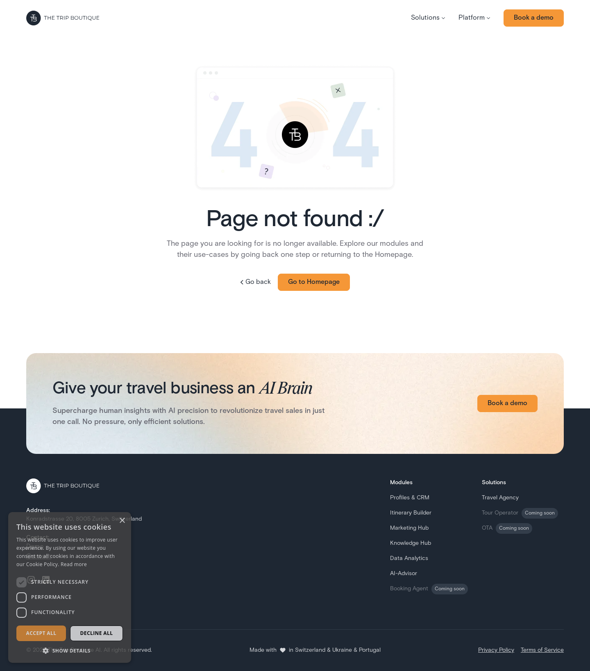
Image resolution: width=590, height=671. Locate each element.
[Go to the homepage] (62, 18)
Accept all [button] (41, 633)
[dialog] (69, 587)
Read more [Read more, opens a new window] (74, 564)
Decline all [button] (96, 633)
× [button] (122, 521)
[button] (428, 18)
